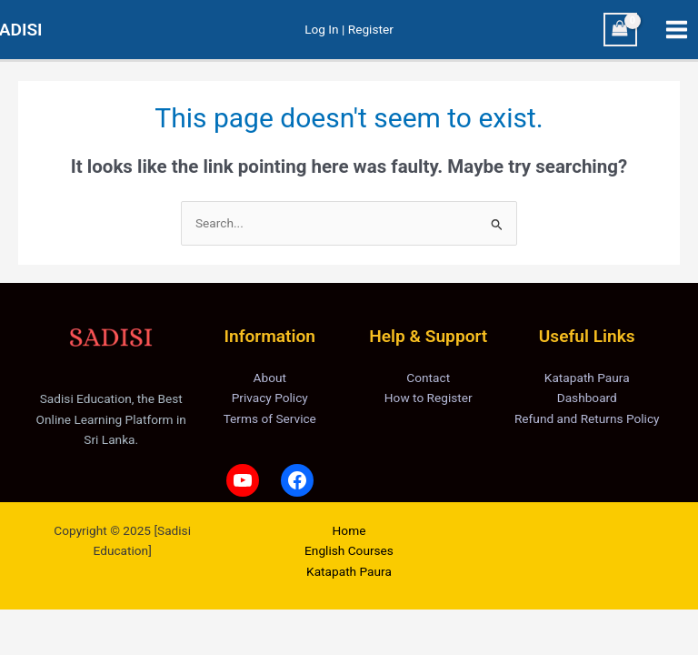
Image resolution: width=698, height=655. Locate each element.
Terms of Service (270, 418)
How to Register (428, 397)
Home (349, 530)
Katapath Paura (587, 377)
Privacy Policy (270, 397)
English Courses (349, 550)
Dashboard (587, 397)
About (270, 377)
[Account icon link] (349, 29)
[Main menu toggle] (677, 30)
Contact (428, 377)
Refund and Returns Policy (587, 418)
